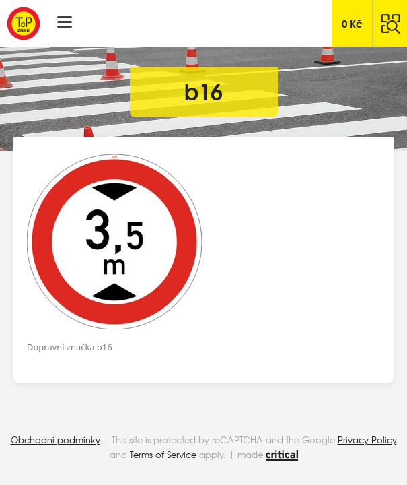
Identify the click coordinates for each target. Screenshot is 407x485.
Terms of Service (163, 454)
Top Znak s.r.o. (23, 23)
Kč (352, 23)
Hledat (390, 23)
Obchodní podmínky (55, 439)
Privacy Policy (367, 439)
